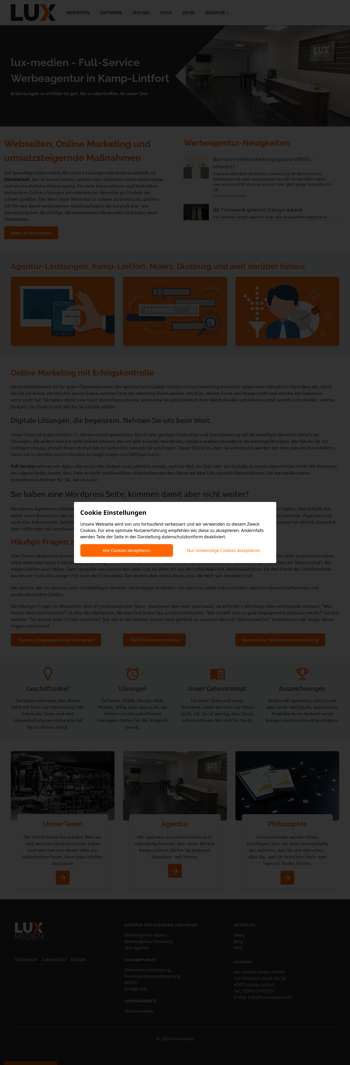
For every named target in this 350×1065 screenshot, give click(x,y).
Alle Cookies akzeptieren (126, 550)
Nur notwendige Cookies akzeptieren (223, 550)
